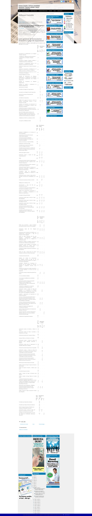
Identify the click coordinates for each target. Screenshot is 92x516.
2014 (34, 483)
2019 (34, 475)
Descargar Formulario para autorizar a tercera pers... (39, 496)
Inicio (19, 10)
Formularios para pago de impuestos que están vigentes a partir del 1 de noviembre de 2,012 (31, 26)
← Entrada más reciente (23, 424)
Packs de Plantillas (34, 10)
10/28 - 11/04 (37, 487)
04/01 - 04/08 (37, 505)
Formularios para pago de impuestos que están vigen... (39, 491)
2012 (34, 486)
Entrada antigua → (42, 424)
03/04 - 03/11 (37, 508)
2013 (34, 485)
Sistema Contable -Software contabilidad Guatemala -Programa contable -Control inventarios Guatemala (29, 7)
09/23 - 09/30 (37, 500)
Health (55, 10)
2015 (34, 482)
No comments (21, 28)
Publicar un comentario (23, 429)
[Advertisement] (32, 19)
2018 (34, 477)
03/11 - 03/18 (37, 507)
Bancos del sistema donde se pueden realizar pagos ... (39, 489)
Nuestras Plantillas (25, 10)
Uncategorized (60, 10)
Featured (50, 10)
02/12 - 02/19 (37, 510)
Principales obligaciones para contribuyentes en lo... (39, 494)
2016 (34, 480)
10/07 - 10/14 (37, 499)
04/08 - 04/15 (37, 504)
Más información (67, 514)
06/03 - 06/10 (37, 502)
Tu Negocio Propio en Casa (43, 10)
